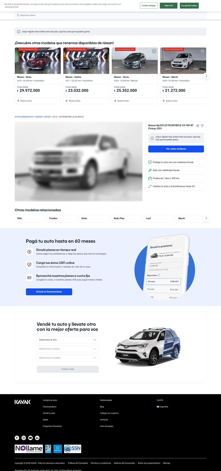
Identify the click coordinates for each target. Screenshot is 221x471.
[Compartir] (197, 125)
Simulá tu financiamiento (49, 291)
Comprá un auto (91, 6)
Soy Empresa (148, 6)
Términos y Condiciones (100, 458)
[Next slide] (206, 76)
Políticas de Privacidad (78, 458)
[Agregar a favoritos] (202, 125)
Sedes (45, 414)
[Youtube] (30, 432)
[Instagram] (23, 432)
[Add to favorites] (57, 51)
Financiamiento (49, 401)
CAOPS (160, 395)
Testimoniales (106, 395)
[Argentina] (178, 6)
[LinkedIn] (37, 432)
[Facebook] (17, 432)
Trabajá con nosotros (109, 408)
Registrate (199, 6)
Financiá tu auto (70, 6)
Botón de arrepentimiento (149, 458)
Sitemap (166, 458)
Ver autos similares (176, 149)
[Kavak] (22, 6)
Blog (102, 401)
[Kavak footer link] (22, 408)
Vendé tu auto (110, 6)
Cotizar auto (67, 361)
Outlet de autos (129, 6)
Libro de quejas (106, 421)
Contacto (104, 414)
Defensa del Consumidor (124, 458)
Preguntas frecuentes (52, 421)
